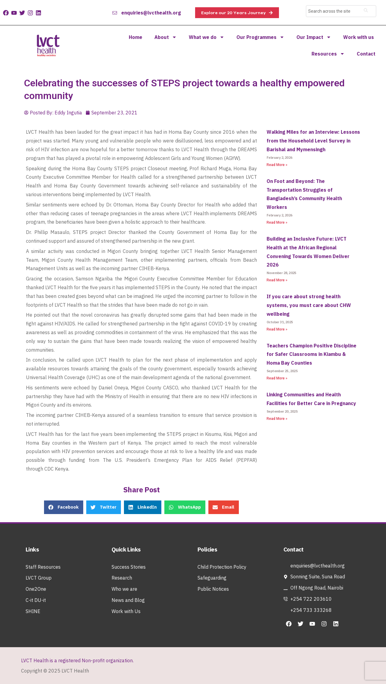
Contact (366, 54)
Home (135, 37)
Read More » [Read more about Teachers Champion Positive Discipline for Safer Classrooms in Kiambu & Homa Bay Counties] (277, 378)
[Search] (365, 11)
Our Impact (313, 37)
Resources (328, 53)
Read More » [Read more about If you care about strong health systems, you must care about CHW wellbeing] (277, 329)
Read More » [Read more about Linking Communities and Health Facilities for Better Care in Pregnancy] (277, 419)
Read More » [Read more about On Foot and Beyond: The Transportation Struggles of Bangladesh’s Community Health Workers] (277, 222)
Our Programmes (260, 37)
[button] (63, 507)
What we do (206, 37)
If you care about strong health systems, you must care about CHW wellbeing (309, 305)
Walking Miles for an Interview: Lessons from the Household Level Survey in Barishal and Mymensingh (313, 140)
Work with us (358, 37)
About (165, 37)
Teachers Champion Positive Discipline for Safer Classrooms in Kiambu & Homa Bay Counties (311, 354)
